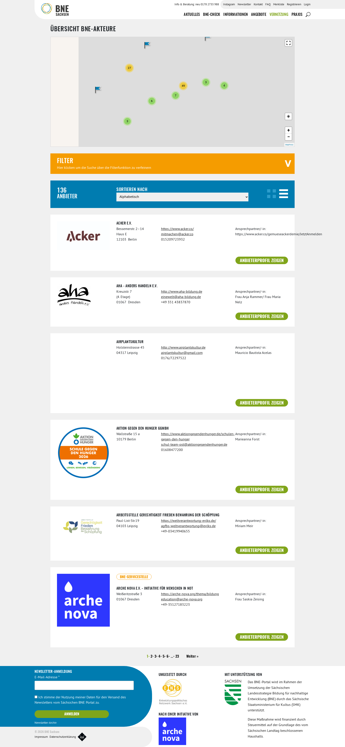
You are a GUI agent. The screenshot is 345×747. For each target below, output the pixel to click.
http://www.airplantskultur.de (183, 348)
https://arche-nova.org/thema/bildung (190, 594)
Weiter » (192, 656)
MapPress (289, 145)
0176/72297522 (173, 358)
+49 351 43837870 (175, 302)
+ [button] (288, 130)
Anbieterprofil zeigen (262, 261)
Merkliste (278, 4)
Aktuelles (192, 15)
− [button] (288, 137)
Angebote (258, 15)
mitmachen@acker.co (177, 234)
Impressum (41, 737)
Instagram (229, 4)
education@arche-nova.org (181, 599)
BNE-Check (211, 15)
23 (177, 656)
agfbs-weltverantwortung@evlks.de (188, 526)
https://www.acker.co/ (177, 229)
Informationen (235, 15)
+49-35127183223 (175, 605)
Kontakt (258, 4)
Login (307, 4)
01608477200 (172, 450)
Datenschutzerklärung (63, 737)
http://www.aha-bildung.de (181, 292)
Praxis (297, 15)
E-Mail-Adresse (47, 677)
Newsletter (244, 4)
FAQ (268, 4)
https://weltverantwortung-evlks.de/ (188, 521)
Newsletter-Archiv (46, 723)
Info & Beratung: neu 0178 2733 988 (196, 4)
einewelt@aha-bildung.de (181, 297)
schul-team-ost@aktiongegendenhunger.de (194, 445)
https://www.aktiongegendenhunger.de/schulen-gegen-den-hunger (195, 437)
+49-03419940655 (175, 531)
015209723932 (173, 239)
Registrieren (294, 4)
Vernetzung (279, 15)
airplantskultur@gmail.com (182, 353)
